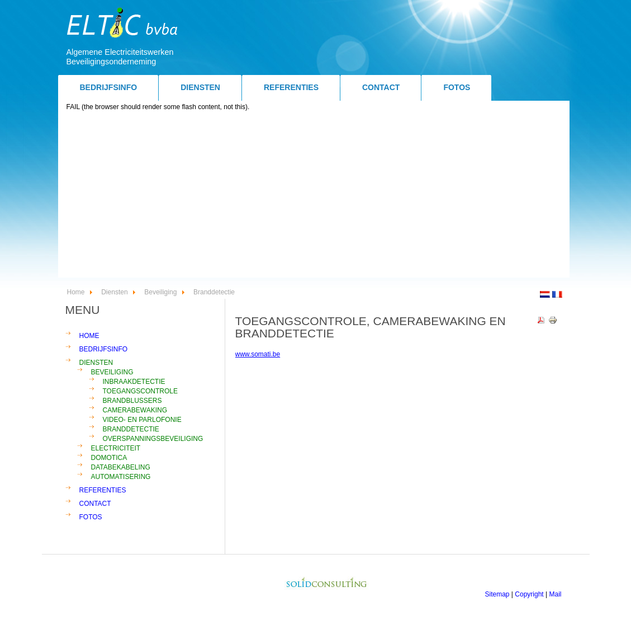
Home (76, 292)
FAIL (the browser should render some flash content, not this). (158, 107)
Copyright (529, 594)
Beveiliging (160, 292)
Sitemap (497, 594)
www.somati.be (258, 354)
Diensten (114, 292)
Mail (555, 594)
